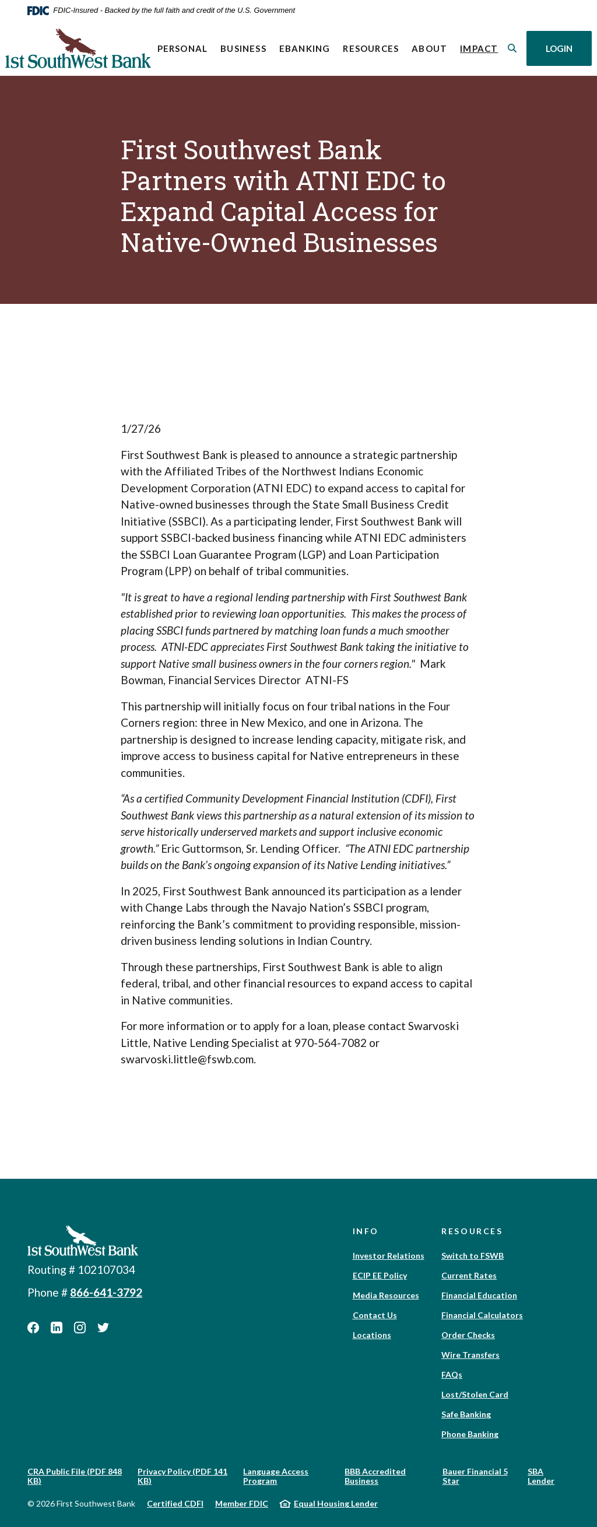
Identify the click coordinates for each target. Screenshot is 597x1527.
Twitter (103, 1327)
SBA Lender (541, 1476)
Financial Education (479, 1295)
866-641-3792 (106, 1292)
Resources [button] (371, 48)
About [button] (429, 48)
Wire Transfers (470, 1355)
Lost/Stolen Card (474, 1394)
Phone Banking (469, 1434)
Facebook (33, 1327)
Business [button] (243, 48)
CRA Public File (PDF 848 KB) (74, 1476)
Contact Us (375, 1315)
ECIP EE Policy (380, 1275)
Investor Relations (388, 1255)
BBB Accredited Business (375, 1476)
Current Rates (469, 1275)
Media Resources (386, 1295)
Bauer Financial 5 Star (475, 1476)
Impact (482, 47)
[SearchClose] (512, 48)
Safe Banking (466, 1414)
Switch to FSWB (472, 1255)
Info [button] (366, 1231)
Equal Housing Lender (336, 1503)
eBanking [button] (305, 48)
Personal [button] (182, 48)
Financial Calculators (482, 1315)
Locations (372, 1335)
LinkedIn (56, 1327)
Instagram (80, 1327)
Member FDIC (241, 1503)
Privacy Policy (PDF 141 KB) (182, 1476)
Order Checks (468, 1334)
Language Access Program (275, 1476)
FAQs (451, 1374)
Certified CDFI (175, 1503)
